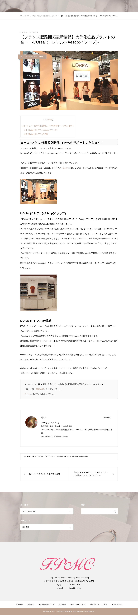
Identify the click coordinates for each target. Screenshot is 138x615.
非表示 (49, 120)
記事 (65, 168)
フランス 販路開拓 (57, 456)
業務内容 (40, 389)
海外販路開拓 (83, 456)
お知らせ (30, 604)
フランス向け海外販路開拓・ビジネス (32, 56)
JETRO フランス (37, 456)
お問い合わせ (117, 604)
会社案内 (62, 604)
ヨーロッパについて (78, 604)
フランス (47, 456)
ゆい (43, 417)
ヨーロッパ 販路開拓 (71, 456)
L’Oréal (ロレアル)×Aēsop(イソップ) (40, 130)
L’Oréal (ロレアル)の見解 (36, 134)
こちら (27, 394)
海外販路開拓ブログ (46, 604)
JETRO (29, 456)
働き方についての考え (98, 604)
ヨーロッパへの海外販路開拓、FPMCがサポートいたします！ (48, 126)
